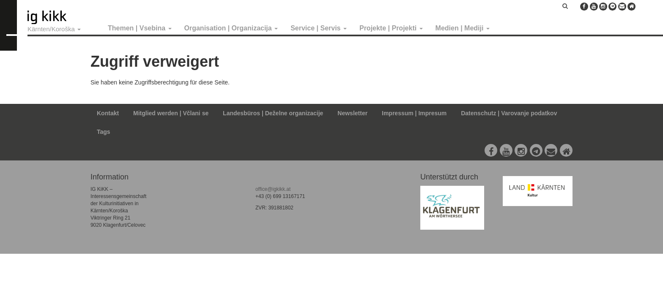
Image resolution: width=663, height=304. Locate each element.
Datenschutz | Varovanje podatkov (509, 113)
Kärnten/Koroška (54, 29)
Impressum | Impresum (414, 113)
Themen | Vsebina (140, 28)
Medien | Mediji (463, 28)
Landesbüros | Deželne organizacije (273, 113)
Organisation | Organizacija (231, 28)
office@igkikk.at (272, 189)
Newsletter (352, 113)
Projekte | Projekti (391, 28)
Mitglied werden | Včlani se (170, 113)
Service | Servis (318, 28)
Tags (103, 131)
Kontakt (108, 113)
